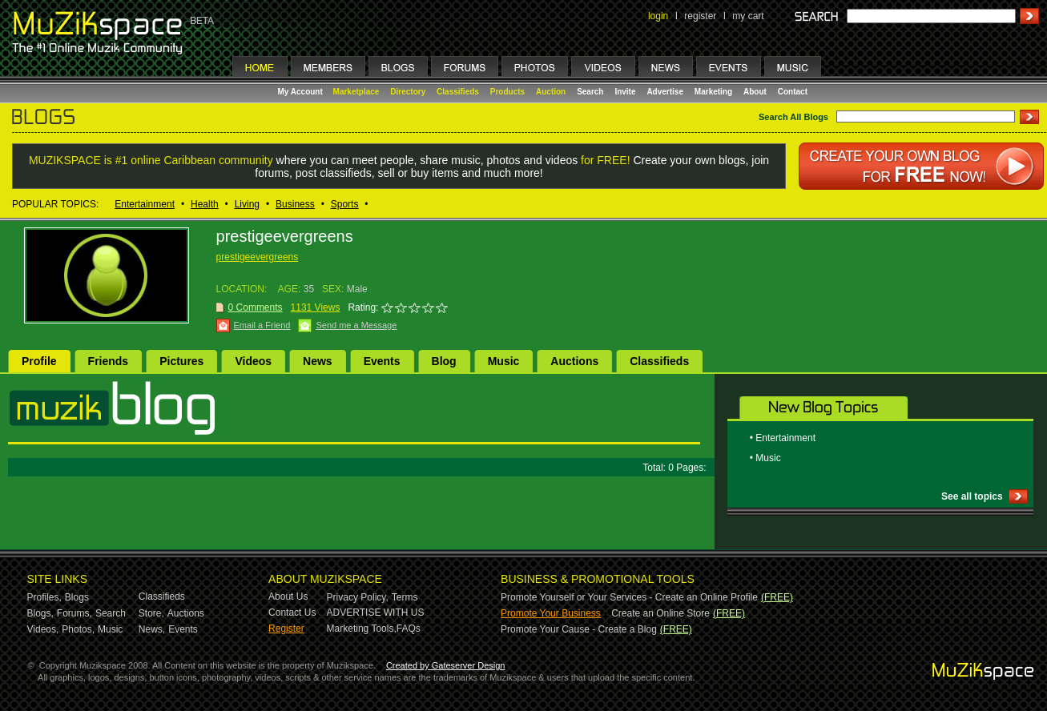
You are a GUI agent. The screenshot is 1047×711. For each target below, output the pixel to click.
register (700, 16)
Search (590, 91)
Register (286, 628)
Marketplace (356, 91)
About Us (288, 596)
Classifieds (458, 91)
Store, (151, 613)
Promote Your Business (551, 613)
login (658, 16)
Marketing (713, 91)
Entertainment (145, 204)
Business (295, 204)
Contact (792, 91)
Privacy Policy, (358, 597)
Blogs (77, 597)
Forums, (74, 613)
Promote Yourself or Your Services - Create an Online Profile (629, 597)
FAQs (409, 628)
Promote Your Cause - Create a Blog (579, 629)
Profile (39, 361)
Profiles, (44, 597)
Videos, (43, 629)
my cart (747, 16)
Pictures (181, 361)
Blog (444, 361)
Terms (405, 597)
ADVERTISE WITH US (376, 612)
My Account (301, 91)
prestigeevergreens (257, 257)
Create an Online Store (660, 613)
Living (247, 204)
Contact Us (292, 612)
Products (507, 91)
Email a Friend (262, 325)
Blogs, (40, 613)
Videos (253, 361)
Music (504, 361)
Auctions (574, 361)
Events (382, 361)
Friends (108, 361)
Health (205, 204)
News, (152, 629)
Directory (407, 91)
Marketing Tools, (362, 628)
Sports (345, 204)
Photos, (78, 629)
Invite (624, 91)
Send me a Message (356, 325)
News (317, 361)
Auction (551, 91)
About (755, 91)
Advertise (664, 91)
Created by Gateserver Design (445, 665)
